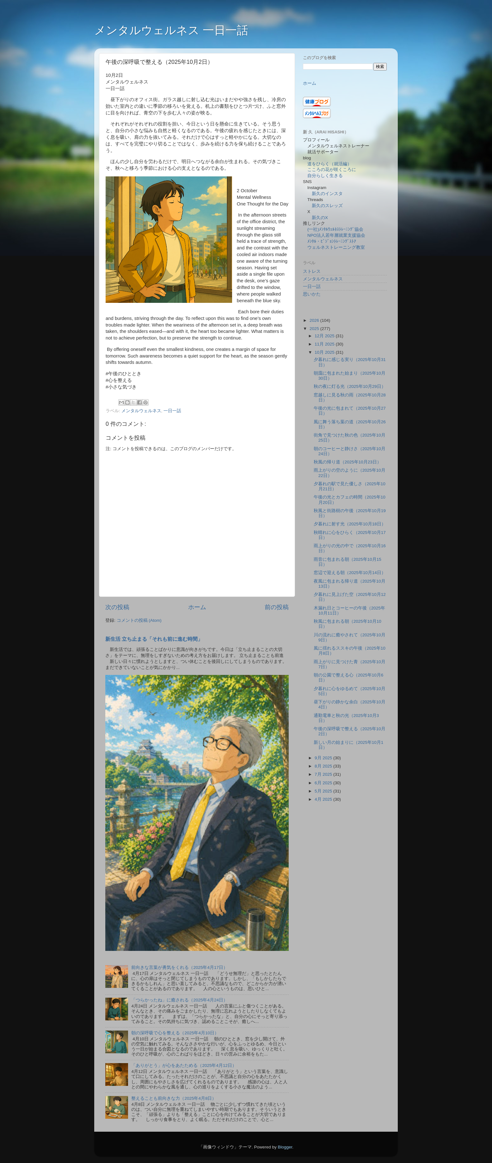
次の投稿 (117, 607)
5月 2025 (324, 791)
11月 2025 (325, 344)
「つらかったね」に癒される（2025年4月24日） (179, 1000)
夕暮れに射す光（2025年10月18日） (350, 524)
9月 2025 (324, 758)
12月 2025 (325, 336)
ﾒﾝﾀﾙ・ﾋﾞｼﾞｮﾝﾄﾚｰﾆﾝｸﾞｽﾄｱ (331, 241)
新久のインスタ (327, 193)
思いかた (312, 294)
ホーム (197, 607)
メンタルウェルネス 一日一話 (171, 30)
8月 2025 (324, 766)
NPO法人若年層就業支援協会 (336, 235)
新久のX (320, 217)
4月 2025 (324, 799)
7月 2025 (324, 774)
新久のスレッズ (327, 205)
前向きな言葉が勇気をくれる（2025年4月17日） (179, 967)
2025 (315, 328)
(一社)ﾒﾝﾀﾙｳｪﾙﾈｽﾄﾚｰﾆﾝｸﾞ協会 (335, 229)
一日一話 (172, 410)
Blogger (285, 1147)
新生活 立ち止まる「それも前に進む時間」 (154, 639)
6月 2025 (324, 782)
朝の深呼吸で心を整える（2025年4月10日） (175, 1033)
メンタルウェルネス (141, 410)
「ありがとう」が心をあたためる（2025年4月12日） (184, 1065)
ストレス (312, 271)
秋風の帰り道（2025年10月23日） (347, 462)
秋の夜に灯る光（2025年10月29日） (350, 386)
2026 (315, 320)
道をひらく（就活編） (329, 164)
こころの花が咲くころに (331, 169)
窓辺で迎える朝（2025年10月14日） (350, 572)
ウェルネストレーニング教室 (336, 247)
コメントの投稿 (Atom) (139, 620)
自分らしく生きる (325, 175)
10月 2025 (325, 352)
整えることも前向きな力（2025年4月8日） (173, 1098)
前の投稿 (277, 607)
